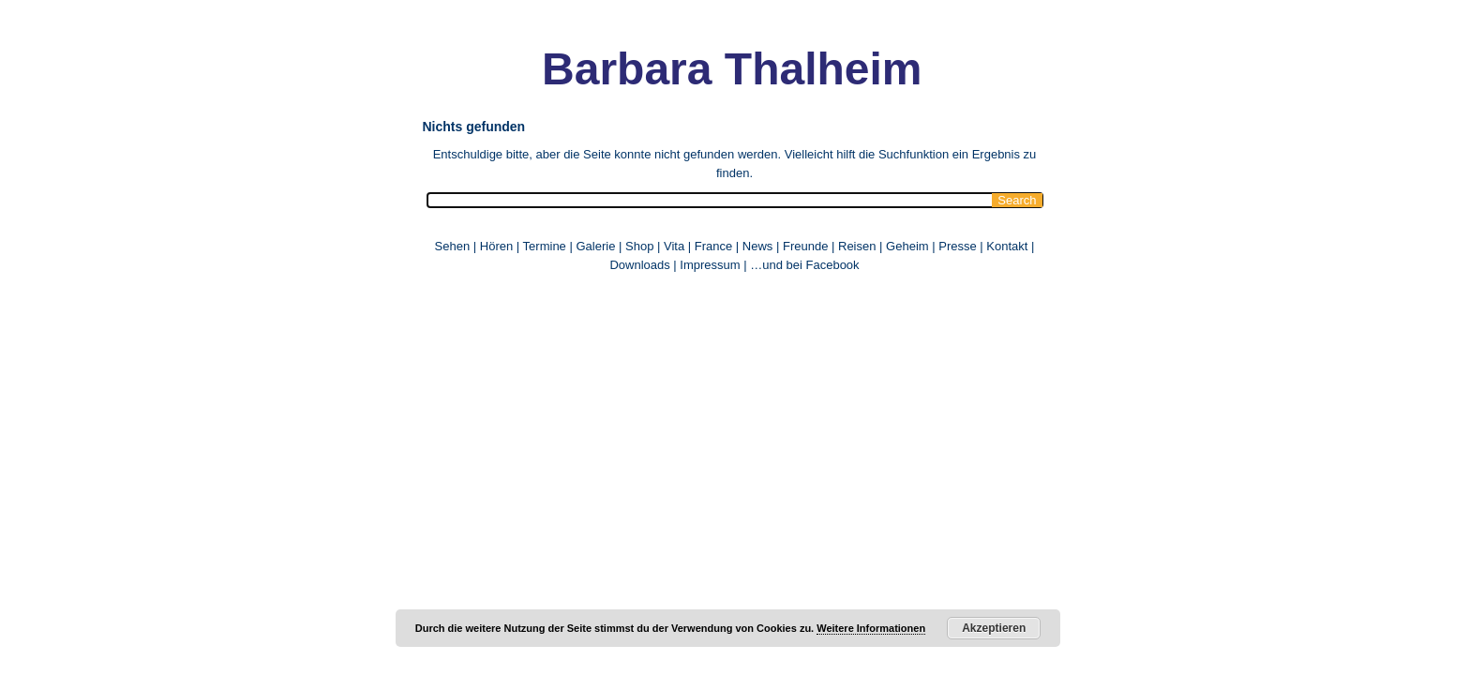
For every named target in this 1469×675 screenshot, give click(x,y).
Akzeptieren (994, 628)
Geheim (909, 246)
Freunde (805, 246)
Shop (639, 246)
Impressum (710, 265)
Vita (674, 246)
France (713, 246)
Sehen (453, 246)
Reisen (857, 246)
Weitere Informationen (871, 628)
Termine (546, 246)
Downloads (639, 265)
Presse (957, 246)
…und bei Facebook (804, 265)
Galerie (595, 246)
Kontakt (1006, 246)
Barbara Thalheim (698, 69)
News (757, 246)
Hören (496, 246)
